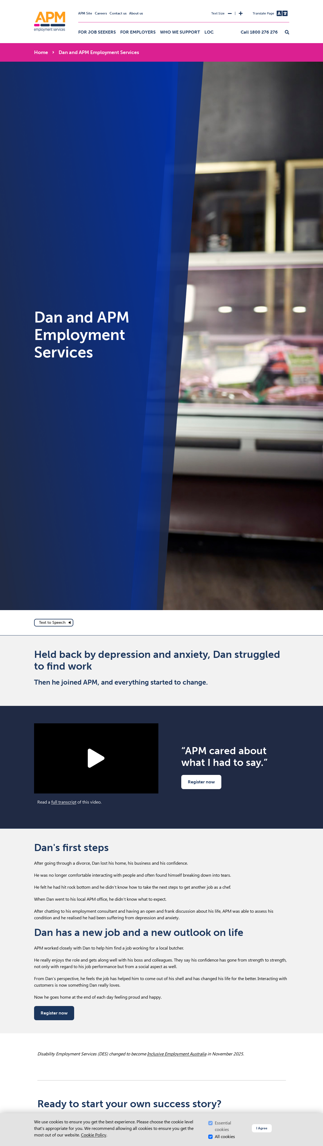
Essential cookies (223, 1126)
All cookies (225, 1136)
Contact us (118, 13)
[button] (287, 32)
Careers (101, 13)
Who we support (180, 32)
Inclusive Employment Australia (176, 1054)
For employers (138, 32)
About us (136, 13)
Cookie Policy (93, 1135)
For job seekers (97, 32)
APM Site (85, 13)
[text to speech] (53, 622)
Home (41, 52)
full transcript (63, 802)
